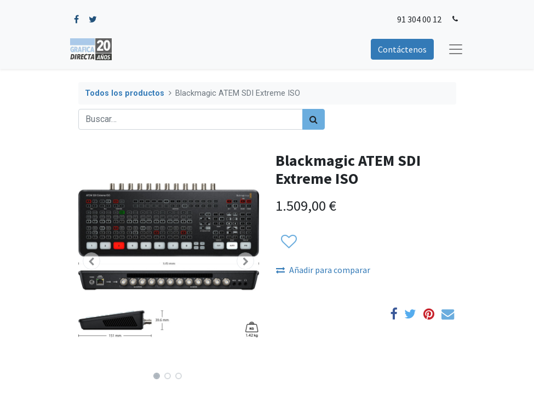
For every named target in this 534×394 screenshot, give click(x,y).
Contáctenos (402, 49)
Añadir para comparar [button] (323, 269)
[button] (92, 261)
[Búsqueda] (313, 119)
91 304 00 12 (419, 19)
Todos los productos (124, 93)
